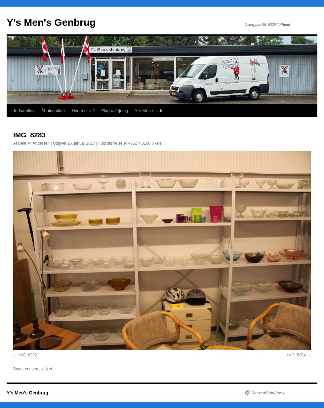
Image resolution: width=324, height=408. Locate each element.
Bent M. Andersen (34, 143)
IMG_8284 (296, 355)
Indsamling (24, 110)
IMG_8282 (27, 355)
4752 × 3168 (139, 143)
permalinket (41, 369)
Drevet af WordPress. (268, 392)
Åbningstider (53, 110)
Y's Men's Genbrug (51, 22)
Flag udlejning (114, 110)
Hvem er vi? (83, 110)
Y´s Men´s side (149, 110)
